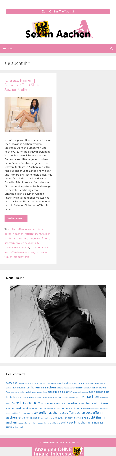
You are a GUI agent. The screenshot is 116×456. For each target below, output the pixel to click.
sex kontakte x (39, 247)
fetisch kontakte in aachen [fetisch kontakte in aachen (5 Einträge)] (85, 383)
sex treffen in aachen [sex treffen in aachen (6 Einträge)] (29, 417)
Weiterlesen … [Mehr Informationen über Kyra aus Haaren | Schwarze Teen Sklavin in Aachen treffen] (16, 218)
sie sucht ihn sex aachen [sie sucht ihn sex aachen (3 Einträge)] (27, 423)
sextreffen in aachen (17, 252)
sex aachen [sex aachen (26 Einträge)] (89, 396)
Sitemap (74, 442)
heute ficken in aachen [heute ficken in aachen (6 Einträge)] (59, 391)
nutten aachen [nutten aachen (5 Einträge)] (38, 397)
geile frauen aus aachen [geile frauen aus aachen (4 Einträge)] (36, 392)
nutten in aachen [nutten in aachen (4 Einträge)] (53, 397)
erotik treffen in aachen (22, 229)
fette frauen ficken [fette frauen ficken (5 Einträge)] (21, 387)
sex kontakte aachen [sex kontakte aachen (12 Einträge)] (77, 403)
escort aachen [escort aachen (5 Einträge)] (64, 383)
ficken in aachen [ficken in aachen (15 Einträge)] (43, 387)
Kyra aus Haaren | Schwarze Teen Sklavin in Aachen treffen (26, 85)
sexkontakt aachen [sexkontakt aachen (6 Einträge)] (51, 403)
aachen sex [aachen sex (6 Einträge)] (12, 383)
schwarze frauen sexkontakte (22, 243)
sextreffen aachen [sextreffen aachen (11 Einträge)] (72, 413)
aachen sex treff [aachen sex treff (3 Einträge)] (25, 383)
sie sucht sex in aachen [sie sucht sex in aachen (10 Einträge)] (71, 422)
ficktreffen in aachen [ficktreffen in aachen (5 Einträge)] (95, 387)
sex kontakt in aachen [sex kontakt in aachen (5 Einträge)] (73, 408)
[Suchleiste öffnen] (111, 48)
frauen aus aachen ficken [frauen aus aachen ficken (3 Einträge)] (15, 392)
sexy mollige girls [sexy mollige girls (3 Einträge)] (47, 418)
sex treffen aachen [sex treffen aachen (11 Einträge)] (46, 413)
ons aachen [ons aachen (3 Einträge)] (73, 397)
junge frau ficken (39, 238)
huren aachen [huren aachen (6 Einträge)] (95, 391)
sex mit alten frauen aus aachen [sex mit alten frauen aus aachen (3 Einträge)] (96, 409)
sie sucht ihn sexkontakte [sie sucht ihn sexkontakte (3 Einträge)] (46, 423)
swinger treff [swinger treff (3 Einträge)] (18, 427)
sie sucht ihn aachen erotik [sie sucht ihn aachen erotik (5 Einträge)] (68, 417)
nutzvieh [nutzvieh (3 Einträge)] (65, 397)
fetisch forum (33, 233)
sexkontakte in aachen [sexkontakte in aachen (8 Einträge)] (29, 408)
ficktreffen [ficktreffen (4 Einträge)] (80, 387)
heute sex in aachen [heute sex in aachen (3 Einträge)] (80, 392)
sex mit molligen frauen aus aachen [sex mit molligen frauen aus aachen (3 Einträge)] (19, 413)
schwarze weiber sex (17, 247)
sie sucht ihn (21, 256)
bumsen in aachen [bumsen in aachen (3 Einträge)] (38, 383)
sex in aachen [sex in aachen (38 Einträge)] (26, 403)
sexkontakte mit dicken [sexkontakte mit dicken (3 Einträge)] (52, 409)
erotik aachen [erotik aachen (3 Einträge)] (51, 383)
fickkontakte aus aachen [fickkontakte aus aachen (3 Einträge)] (66, 388)
